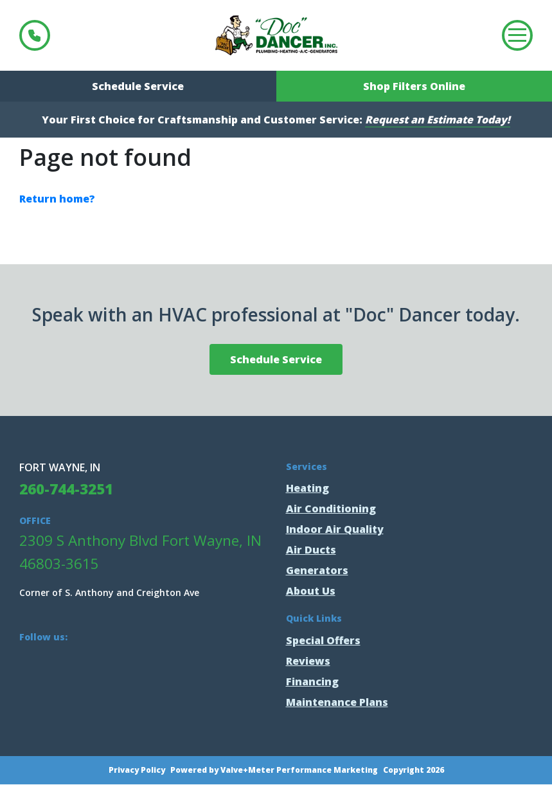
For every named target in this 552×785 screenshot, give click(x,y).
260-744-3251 (34, 35)
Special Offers (323, 640)
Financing (312, 681)
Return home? (57, 199)
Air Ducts (311, 550)
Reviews (308, 661)
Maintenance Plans (337, 702)
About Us (310, 591)
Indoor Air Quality (335, 529)
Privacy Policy (137, 770)
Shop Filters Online (414, 86)
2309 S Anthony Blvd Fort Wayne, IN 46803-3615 (140, 551)
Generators (317, 570)
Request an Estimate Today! (437, 120)
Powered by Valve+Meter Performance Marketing (274, 770)
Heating (307, 488)
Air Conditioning (331, 508)
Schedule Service (138, 86)
